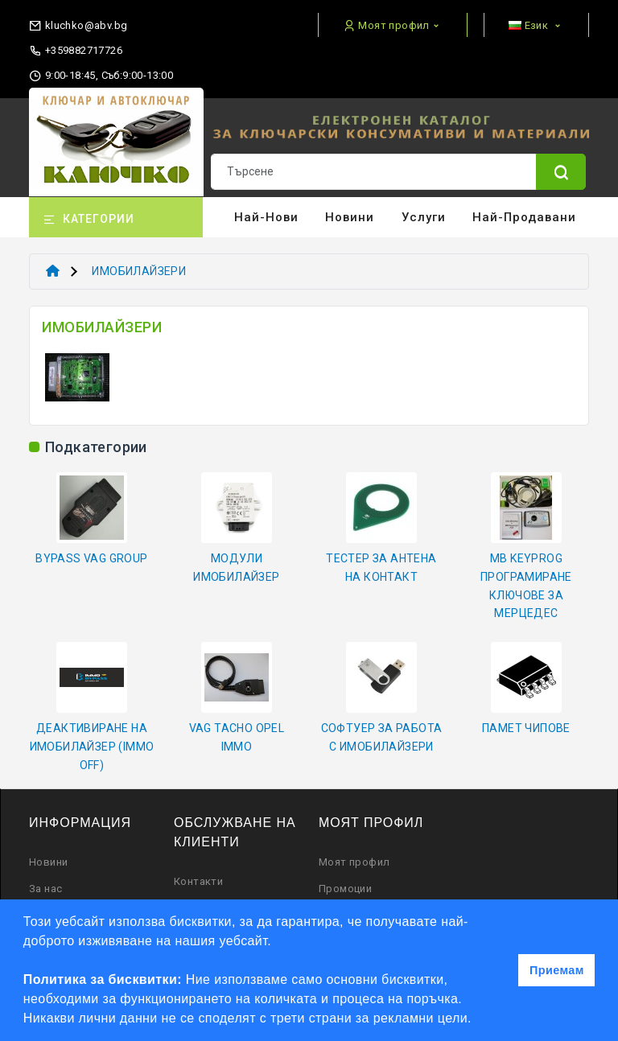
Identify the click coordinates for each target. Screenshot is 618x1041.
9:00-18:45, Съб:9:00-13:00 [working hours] (101, 75)
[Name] (561, 172)
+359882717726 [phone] (75, 50)
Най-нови (266, 217)
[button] (478, 1020)
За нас (45, 889)
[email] (78, 22)
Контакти (198, 881)
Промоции (345, 889)
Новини (349, 217)
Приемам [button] (556, 970)
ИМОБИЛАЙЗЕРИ (139, 271)
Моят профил (354, 862)
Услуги (424, 217)
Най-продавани (524, 217)
